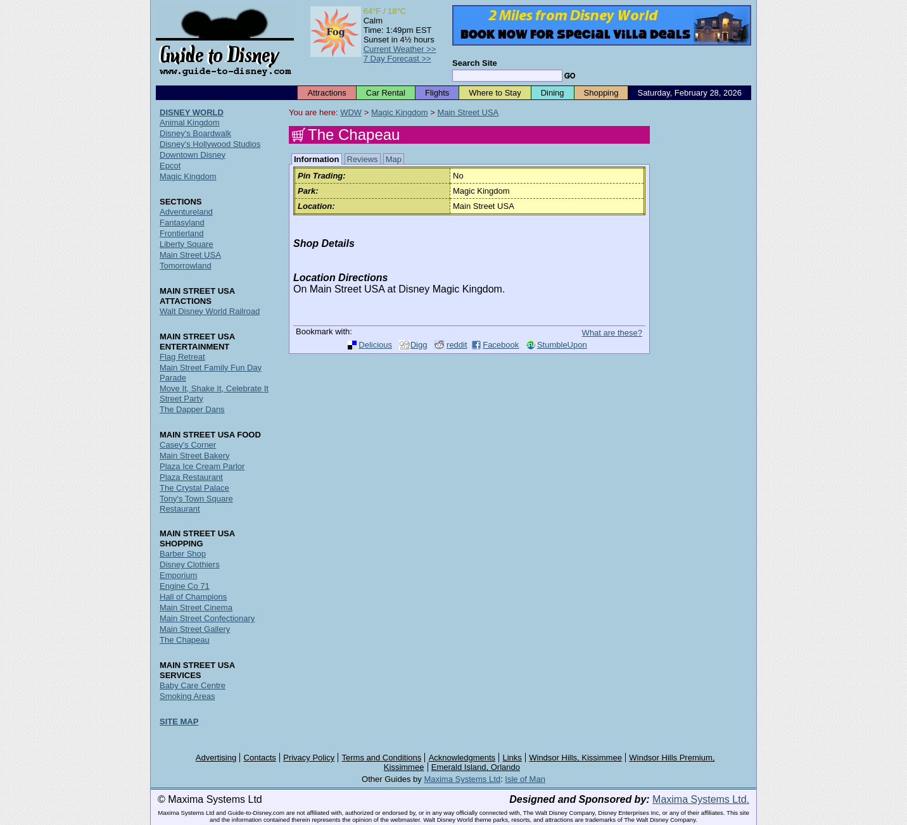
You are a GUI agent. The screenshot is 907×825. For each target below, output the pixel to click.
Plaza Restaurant (191, 477)
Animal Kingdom (190, 122)
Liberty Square (186, 244)
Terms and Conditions (382, 757)
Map (394, 159)
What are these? (612, 332)
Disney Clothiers (190, 564)
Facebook (501, 345)
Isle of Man (525, 779)
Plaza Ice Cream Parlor (202, 466)
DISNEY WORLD (192, 112)
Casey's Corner (188, 445)
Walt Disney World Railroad (210, 311)
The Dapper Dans (192, 409)
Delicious (375, 345)
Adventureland (186, 212)
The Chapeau (185, 640)
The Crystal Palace (194, 488)
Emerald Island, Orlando (475, 767)
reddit (457, 345)
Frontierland (181, 233)
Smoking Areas (187, 696)
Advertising (216, 757)
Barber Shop (183, 553)
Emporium (178, 575)
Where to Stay (495, 93)
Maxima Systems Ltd (462, 779)
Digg (419, 345)
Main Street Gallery (195, 629)
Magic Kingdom (399, 112)
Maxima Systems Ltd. (700, 799)
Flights (437, 93)
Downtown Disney (192, 155)
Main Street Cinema (196, 607)
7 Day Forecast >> (397, 58)
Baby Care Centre (192, 685)
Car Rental (385, 93)
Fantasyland (182, 222)
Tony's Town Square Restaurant (196, 503)
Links (512, 757)
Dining (552, 93)
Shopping (601, 93)
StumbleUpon (562, 345)
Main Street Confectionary (207, 618)
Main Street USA (467, 112)
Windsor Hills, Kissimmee (575, 757)
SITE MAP (179, 721)
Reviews (362, 159)
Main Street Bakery (195, 455)
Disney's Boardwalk (195, 133)
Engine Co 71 (185, 586)
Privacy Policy (308, 757)
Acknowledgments (462, 757)
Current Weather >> (400, 49)
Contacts (260, 757)
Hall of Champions (193, 596)
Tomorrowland (186, 265)
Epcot (170, 165)
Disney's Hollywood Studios (210, 144)
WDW (351, 112)
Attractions (326, 93)
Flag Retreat (182, 357)
